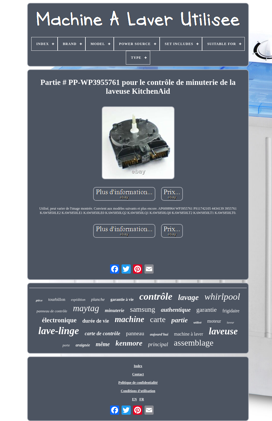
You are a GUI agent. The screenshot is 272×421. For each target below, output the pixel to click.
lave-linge (58, 330)
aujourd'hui (159, 334)
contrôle (155, 296)
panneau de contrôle (52, 311)
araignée (83, 345)
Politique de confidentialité (138, 383)
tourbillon (56, 299)
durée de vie (95, 321)
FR (141, 399)
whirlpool (222, 296)
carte (157, 319)
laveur (230, 322)
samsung (142, 309)
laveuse (223, 331)
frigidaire (231, 310)
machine (129, 319)
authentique (176, 309)
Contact (138, 374)
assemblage (194, 342)
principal (158, 344)
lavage (188, 297)
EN (134, 399)
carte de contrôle (102, 333)
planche (98, 299)
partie (179, 320)
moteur (214, 321)
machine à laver (188, 334)
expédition (78, 300)
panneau (135, 333)
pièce (39, 300)
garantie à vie (122, 299)
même (103, 344)
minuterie (114, 310)
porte (66, 345)
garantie (206, 309)
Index (138, 366)
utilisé (197, 322)
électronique (59, 320)
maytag (86, 308)
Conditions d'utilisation (138, 391)
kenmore (129, 343)
